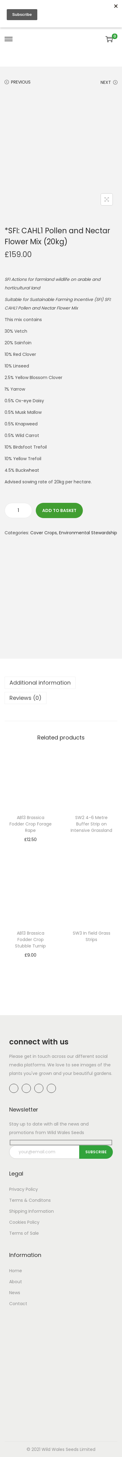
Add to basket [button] (30, 848)
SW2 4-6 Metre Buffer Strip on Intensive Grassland (91, 823)
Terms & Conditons (30, 1200)
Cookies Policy (24, 1222)
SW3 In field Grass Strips (91, 936)
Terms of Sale (24, 1233)
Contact (18, 1304)
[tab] (61, 683)
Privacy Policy (23, 1189)
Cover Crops (43, 533)
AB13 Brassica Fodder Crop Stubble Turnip (30, 939)
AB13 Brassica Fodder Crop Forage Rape (30, 823)
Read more (91, 839)
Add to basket (59, 510)
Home (15, 1271)
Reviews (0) (25, 698)
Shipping (18, 1211)
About (15, 1282)
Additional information (40, 682)
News (14, 1293)
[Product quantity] (18, 510)
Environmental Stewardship (88, 533)
